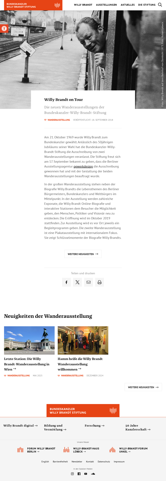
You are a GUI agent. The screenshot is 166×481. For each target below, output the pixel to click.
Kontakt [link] (90, 461)
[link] (4, 28)
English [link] (45, 461)
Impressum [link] (119, 461)
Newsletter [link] (77, 461)
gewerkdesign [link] (83, 166)
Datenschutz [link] (104, 461)
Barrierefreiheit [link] (60, 461)
